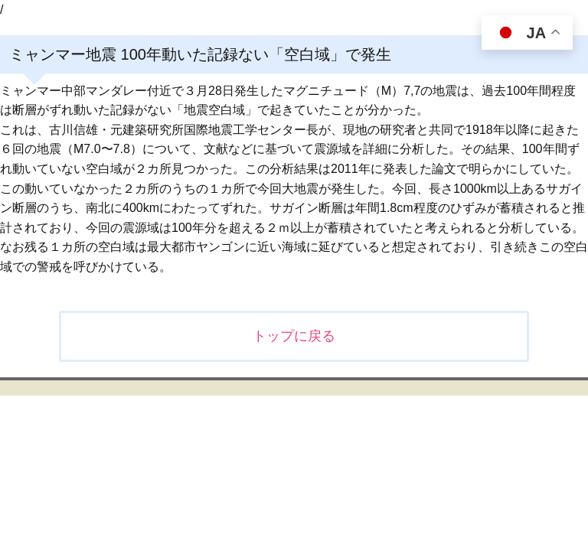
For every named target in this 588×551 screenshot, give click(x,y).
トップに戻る (294, 336)
